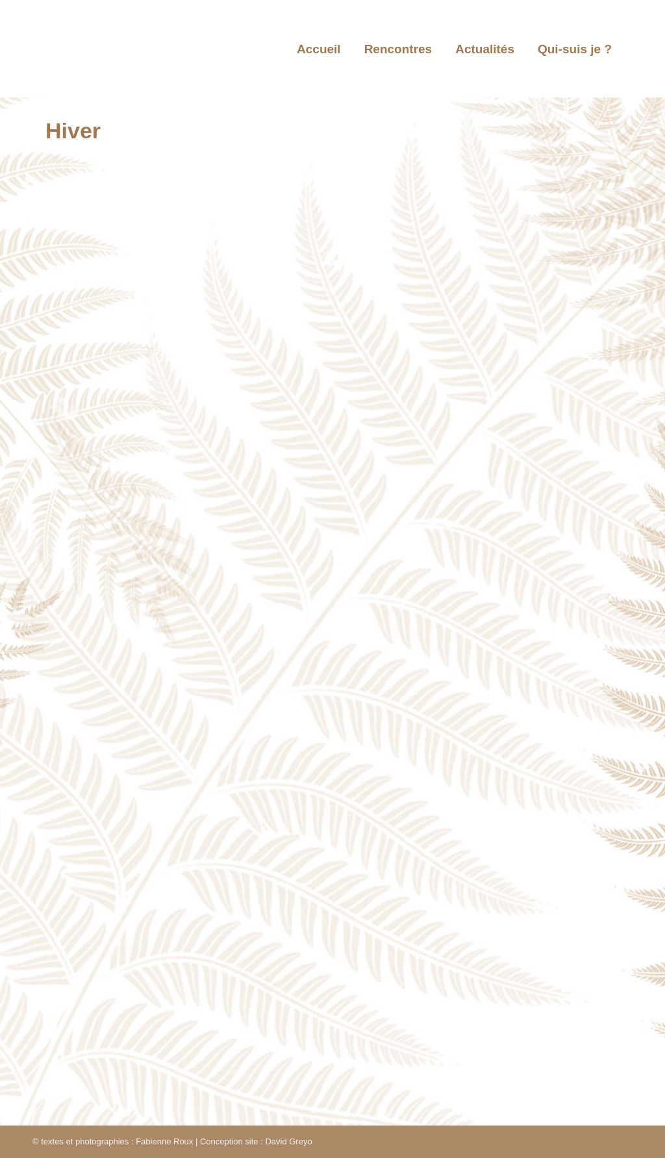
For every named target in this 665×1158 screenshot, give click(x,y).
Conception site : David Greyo (256, 1141)
